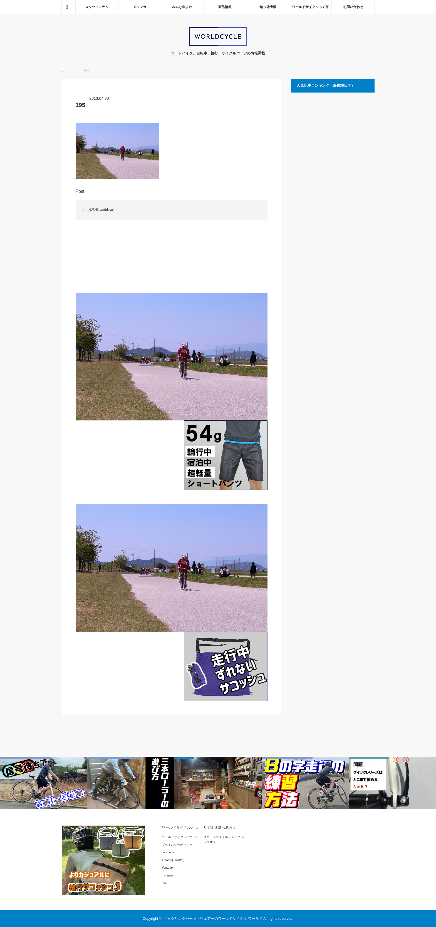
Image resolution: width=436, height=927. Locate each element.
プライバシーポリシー (177, 844)
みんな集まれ (182, 7)
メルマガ (139, 7)
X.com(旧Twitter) (173, 860)
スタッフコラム (96, 7)
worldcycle (107, 210)
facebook (168, 852)
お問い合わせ (353, 7)
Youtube (167, 867)
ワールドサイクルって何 (310, 7)
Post (80, 191)
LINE (165, 883)
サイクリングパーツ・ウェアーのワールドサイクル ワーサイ (213, 918)
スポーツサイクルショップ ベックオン (224, 839)
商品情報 (225, 7)
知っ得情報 (267, 7)
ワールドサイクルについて (180, 837)
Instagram (168, 875)
